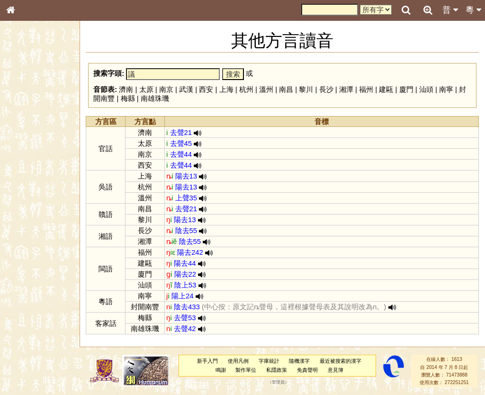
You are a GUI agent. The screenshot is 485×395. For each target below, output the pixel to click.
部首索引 (23, 126)
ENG (41, 104)
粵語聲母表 (26, 194)
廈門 (408, 89)
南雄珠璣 (157, 98)
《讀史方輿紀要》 (34, 299)
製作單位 (246, 370)
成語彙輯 (23, 308)
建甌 (388, 89)
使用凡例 (239, 361)
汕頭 (428, 89)
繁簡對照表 (26, 317)
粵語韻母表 (26, 203)
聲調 (45, 249)
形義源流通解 (29, 161)
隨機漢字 (300, 361)
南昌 (288, 89)
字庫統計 (270, 361)
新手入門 (208, 361)
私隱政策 (277, 370)
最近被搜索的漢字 (341, 361)
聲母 (19, 249)
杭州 (248, 89)
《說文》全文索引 (34, 291)
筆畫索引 (23, 135)
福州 (368, 89)
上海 (228, 89)
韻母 (32, 249)
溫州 (268, 89)
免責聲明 (308, 370)
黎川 (308, 89)
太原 (148, 89)
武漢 (188, 89)
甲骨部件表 (26, 143)
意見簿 (336, 370)
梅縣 (130, 98)
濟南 (128, 89)
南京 (168, 89)
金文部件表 (26, 152)
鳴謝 (221, 370)
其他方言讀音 (29, 266)
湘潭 (348, 89)
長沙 (328, 89)
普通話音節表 (29, 257)
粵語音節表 (26, 185)
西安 (208, 89)
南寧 (448, 89)
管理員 (279, 382)
